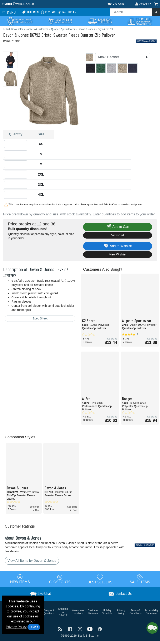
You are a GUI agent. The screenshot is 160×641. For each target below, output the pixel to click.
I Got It (33, 627)
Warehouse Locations (78, 612)
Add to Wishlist (117, 246)
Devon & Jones (16, 35)
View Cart (117, 235)
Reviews (48, 12)
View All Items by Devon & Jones (32, 560)
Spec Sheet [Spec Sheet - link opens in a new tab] (40, 318)
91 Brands (30, 12)
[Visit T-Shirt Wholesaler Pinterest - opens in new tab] (99, 628)
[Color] (122, 57)
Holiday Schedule (107, 612)
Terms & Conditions (135, 612)
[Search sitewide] (131, 12)
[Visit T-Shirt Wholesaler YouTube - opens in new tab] (90, 628)
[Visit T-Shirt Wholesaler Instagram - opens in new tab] (80, 628)
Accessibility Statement (151, 612)
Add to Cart (117, 227)
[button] (112, 3)
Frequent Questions (49, 612)
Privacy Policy (16, 627)
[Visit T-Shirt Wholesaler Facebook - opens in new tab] (71, 628)
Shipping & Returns (63, 611)
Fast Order (67, 12)
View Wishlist (117, 254)
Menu (8, 12)
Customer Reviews (93, 612)
